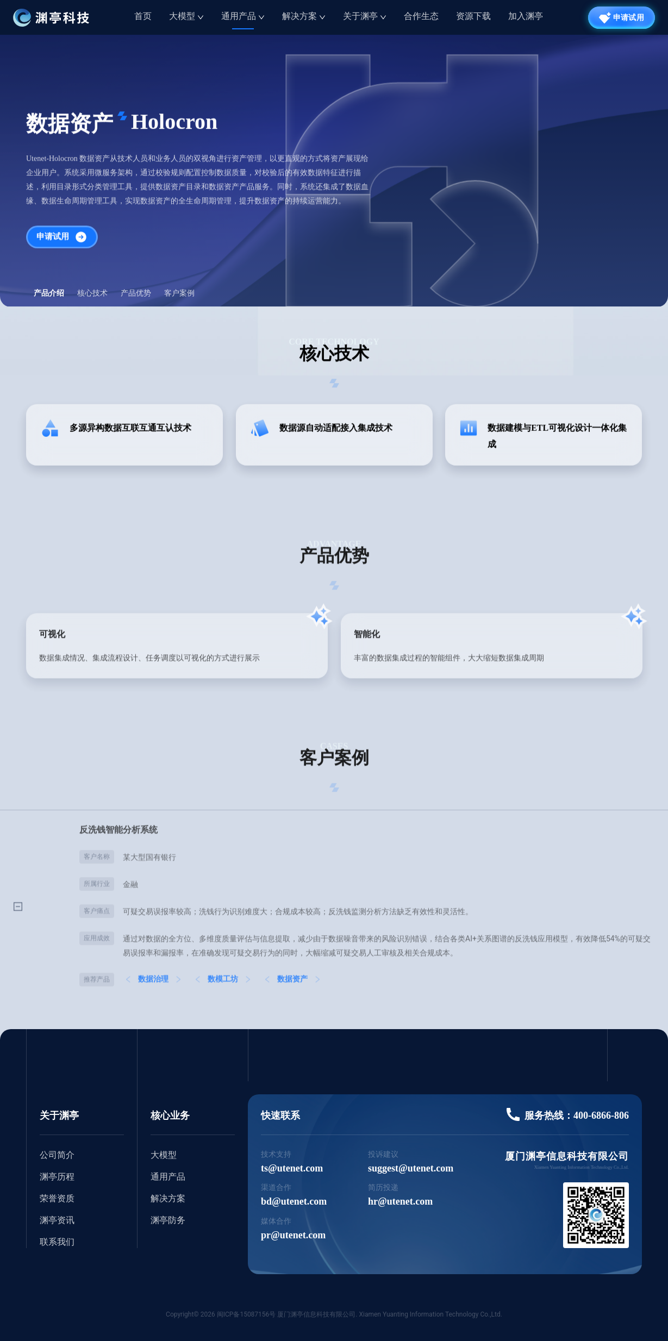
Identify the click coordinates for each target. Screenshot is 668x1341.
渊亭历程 (57, 1176)
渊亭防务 (168, 1220)
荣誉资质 (57, 1198)
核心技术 (92, 293)
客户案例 (179, 293)
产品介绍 (49, 293)
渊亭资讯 (57, 1220)
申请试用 (62, 239)
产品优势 (136, 293)
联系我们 (57, 1241)
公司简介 (57, 1155)
